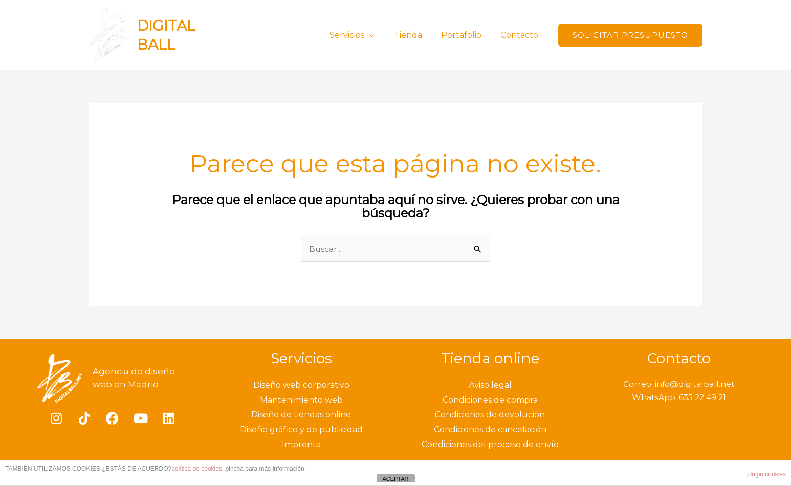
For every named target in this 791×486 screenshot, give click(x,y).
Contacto (521, 35)
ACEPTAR (395, 479)
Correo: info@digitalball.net (679, 384)
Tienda (415, 35)
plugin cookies (766, 474)
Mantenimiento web (301, 400)
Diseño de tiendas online (301, 415)
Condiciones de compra (490, 400)
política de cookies (196, 468)
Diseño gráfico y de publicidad (301, 430)
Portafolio (465, 35)
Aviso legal (490, 385)
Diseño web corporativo (301, 385)
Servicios (356, 35)
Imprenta (301, 445)
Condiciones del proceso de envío (490, 445)
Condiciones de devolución (490, 415)
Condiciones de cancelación (490, 430)
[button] (630, 35)
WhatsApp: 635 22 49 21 (679, 397)
